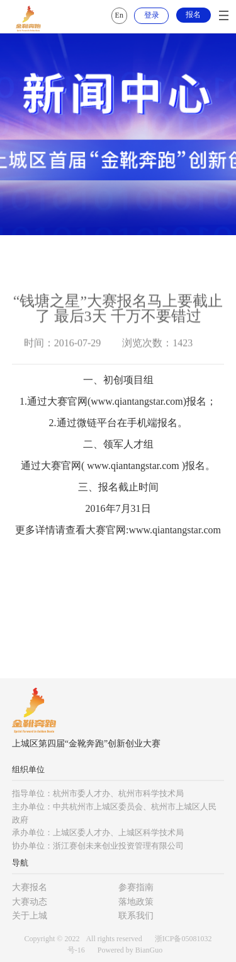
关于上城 (29, 915)
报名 (193, 14)
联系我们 (136, 915)
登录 (151, 15)
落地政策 (136, 902)
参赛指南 (136, 887)
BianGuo (148, 950)
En (119, 15)
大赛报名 (29, 887)
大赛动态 (29, 902)
